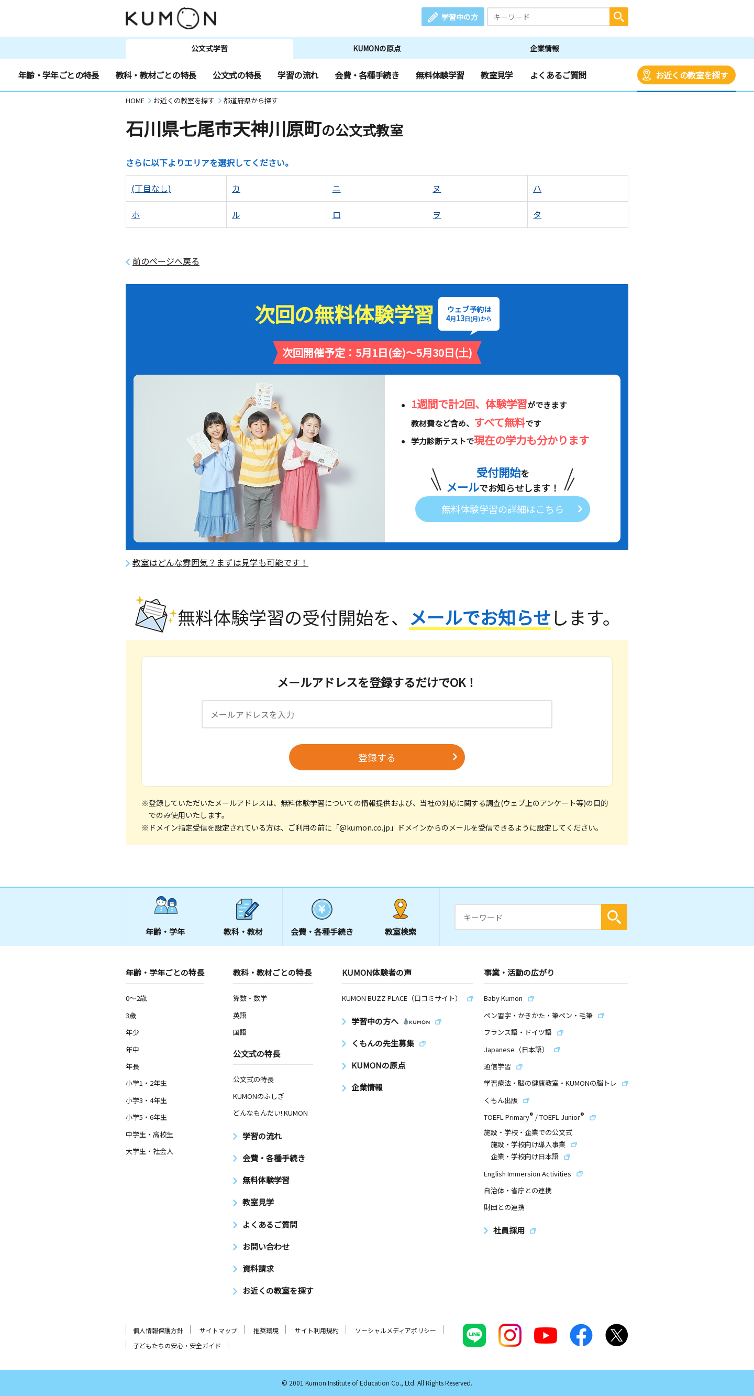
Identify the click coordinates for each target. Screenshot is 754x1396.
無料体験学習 (440, 75)
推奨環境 (266, 1330)
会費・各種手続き (367, 75)
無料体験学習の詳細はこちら (502, 509)
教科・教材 (243, 931)
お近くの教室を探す (692, 75)
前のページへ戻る (165, 261)
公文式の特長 (237, 75)
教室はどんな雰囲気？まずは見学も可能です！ (220, 562)
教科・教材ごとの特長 (156, 75)
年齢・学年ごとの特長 (58, 75)
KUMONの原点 (377, 48)
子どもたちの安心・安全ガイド (177, 1345)
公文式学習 (209, 48)
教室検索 (400, 931)
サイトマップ (218, 1330)
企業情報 (544, 48)
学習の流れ (298, 75)
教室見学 (497, 75)
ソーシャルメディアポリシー (395, 1330)
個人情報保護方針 (158, 1330)
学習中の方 (459, 17)
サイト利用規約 (317, 1330)
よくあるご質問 (558, 75)
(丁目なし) (151, 188)
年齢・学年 (165, 931)
